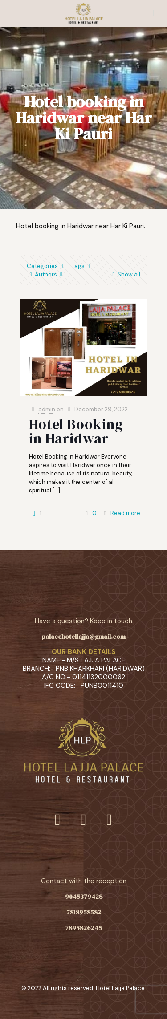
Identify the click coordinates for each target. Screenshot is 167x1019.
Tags (82, 266)
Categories (46, 266)
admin (46, 409)
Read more (125, 513)
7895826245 (83, 927)
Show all (125, 274)
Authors (46, 274)
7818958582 (83, 912)
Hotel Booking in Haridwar (76, 431)
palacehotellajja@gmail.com (83, 636)
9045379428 (83, 896)
